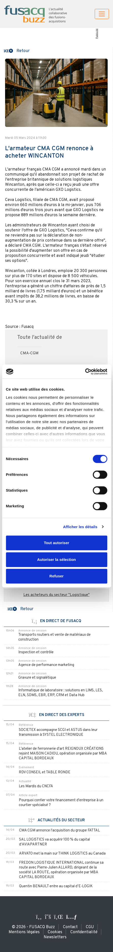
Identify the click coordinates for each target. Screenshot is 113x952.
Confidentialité (84, 932)
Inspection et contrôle (36, 652)
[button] (17, 50)
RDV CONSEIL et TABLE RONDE (44, 772)
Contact (70, 927)
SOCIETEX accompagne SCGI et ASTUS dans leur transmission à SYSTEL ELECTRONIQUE (58, 732)
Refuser (57, 576)
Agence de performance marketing (46, 665)
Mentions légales (24, 932)
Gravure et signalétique (37, 677)
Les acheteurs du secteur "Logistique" (56, 595)
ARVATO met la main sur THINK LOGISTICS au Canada (62, 853)
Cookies (55, 932)
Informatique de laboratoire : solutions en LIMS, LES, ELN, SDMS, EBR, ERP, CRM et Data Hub (60, 693)
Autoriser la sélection (56, 559)
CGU (90, 927)
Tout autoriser (56, 543)
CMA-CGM (29, 353)
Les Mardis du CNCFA (36, 786)
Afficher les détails (80, 527)
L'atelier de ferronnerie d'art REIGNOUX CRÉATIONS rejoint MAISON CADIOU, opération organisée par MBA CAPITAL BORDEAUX (63, 753)
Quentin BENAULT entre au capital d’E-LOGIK (56, 886)
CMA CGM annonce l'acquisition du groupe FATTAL (59, 830)
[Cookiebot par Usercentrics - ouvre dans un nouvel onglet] (85, 371)
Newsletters (55, 937)
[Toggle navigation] (102, 14)
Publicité (96, 34)
